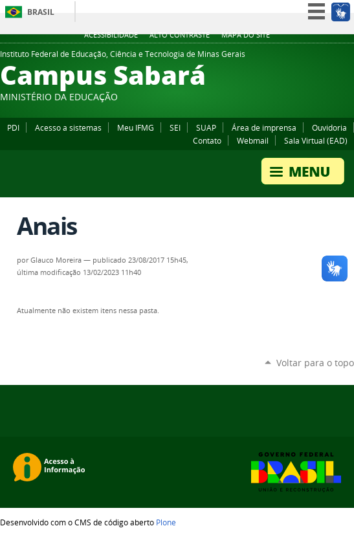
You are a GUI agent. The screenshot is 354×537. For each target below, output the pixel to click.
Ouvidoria (329, 127)
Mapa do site (245, 34)
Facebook (315, 57)
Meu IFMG (135, 127)
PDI (13, 127)
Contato (207, 140)
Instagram (347, 57)
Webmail (253, 140)
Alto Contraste (179, 34)
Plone (166, 522)
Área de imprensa (264, 127)
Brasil (40, 11)
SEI (175, 127)
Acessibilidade (111, 34)
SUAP (206, 127)
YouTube (331, 57)
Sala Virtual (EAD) (316, 140)
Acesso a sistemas (68, 127)
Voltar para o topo (315, 362)
